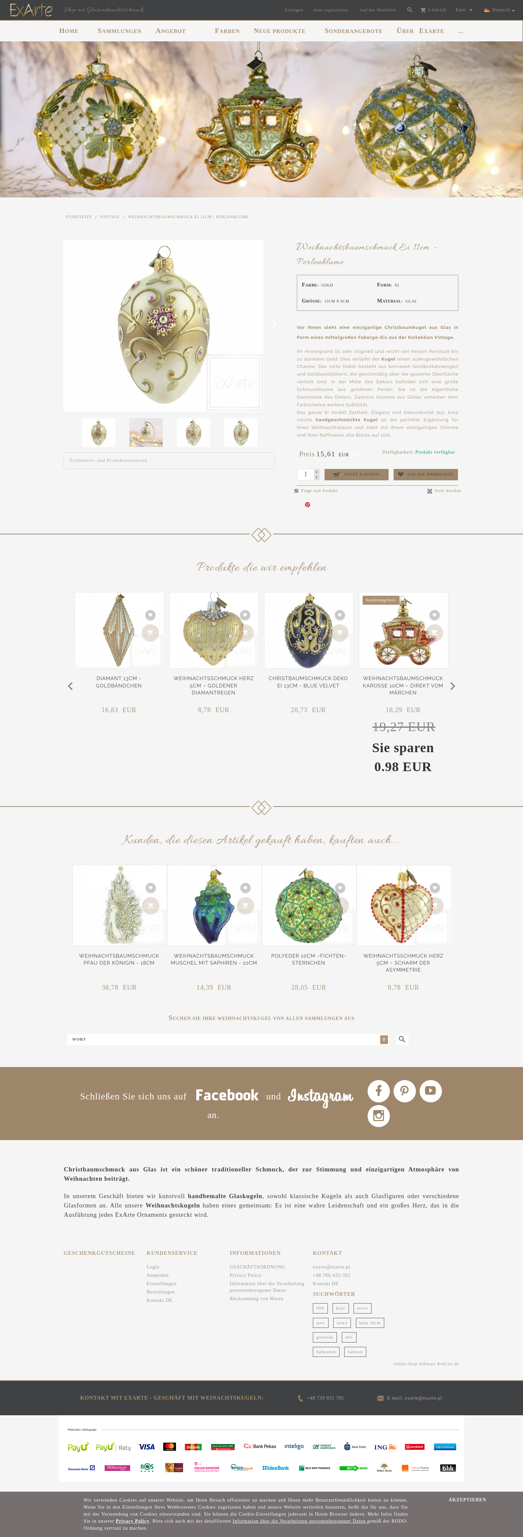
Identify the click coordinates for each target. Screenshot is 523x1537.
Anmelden (158, 1284)
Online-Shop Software (415, 1373)
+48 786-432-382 (332, 1284)
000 (320, 1316)
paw (321, 1331)
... (460, 31)
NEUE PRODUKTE (280, 30)
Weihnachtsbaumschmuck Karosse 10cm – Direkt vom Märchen (403, 685)
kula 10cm (370, 1331)
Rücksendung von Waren (257, 1307)
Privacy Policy (246, 1284)
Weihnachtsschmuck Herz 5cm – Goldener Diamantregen (213, 685)
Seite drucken (444, 490)
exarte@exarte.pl (331, 1275)
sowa (342, 1331)
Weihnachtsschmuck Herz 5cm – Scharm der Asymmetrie (403, 963)
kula (340, 1316)
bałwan (355, 1360)
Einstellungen (162, 1292)
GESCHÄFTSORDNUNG (257, 1275)
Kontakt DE (159, 1309)
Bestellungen (161, 1300)
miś (349, 1345)
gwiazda (325, 1345)
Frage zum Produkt (316, 490)
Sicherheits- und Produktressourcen (108, 460)
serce (362, 1316)
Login (153, 1275)
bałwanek (326, 1360)
